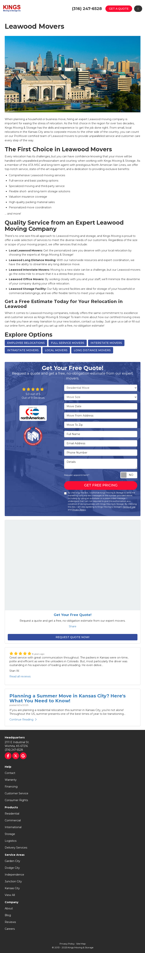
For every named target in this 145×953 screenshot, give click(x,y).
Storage (10, 834)
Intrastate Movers (23, 350)
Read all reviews (20, 676)
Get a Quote (119, 8)
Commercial (13, 820)
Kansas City (12, 888)
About (9, 908)
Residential (12, 813)
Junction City (13, 881)
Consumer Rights (16, 800)
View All (10, 895)
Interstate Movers (106, 343)
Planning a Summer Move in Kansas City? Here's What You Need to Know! (67, 698)
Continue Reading (23, 719)
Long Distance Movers (92, 350)
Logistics (10, 840)
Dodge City (12, 868)
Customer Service (16, 793)
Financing (11, 786)
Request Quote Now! (72, 637)
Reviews (10, 922)
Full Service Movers (67, 343)
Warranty (11, 779)
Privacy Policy (79, 510)
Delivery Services (16, 847)
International (13, 827)
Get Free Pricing (100, 485)
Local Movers (56, 350)
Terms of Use (129, 507)
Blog (8, 915)
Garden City (12, 861)
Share (72, 626)
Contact (10, 773)
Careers (10, 929)
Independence (14, 874)
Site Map (81, 943)
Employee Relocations (26, 343)
